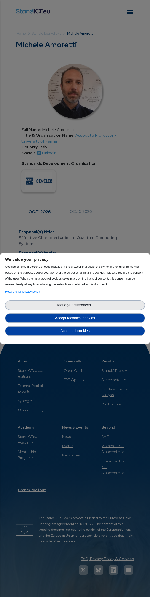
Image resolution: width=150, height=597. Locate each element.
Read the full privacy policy (23, 291)
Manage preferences (75, 305)
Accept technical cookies (75, 318)
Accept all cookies (75, 331)
